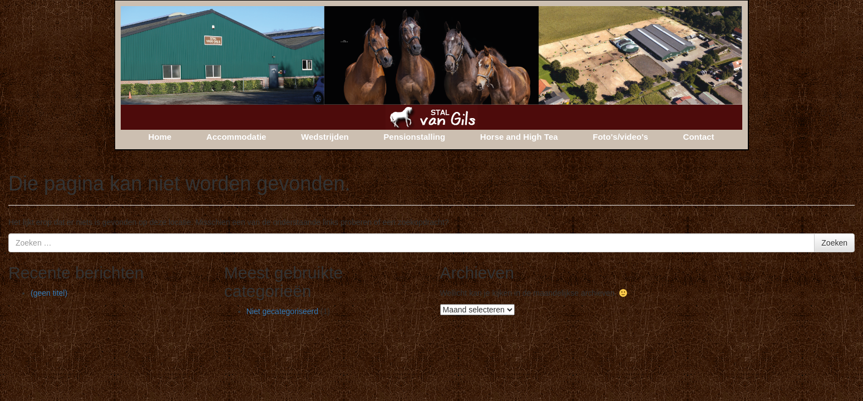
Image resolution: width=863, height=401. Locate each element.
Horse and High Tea (519, 136)
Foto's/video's (620, 136)
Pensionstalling (414, 136)
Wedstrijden (325, 136)
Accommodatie (236, 136)
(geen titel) (49, 292)
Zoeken (834, 242)
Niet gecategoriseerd (282, 311)
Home (160, 136)
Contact (698, 136)
